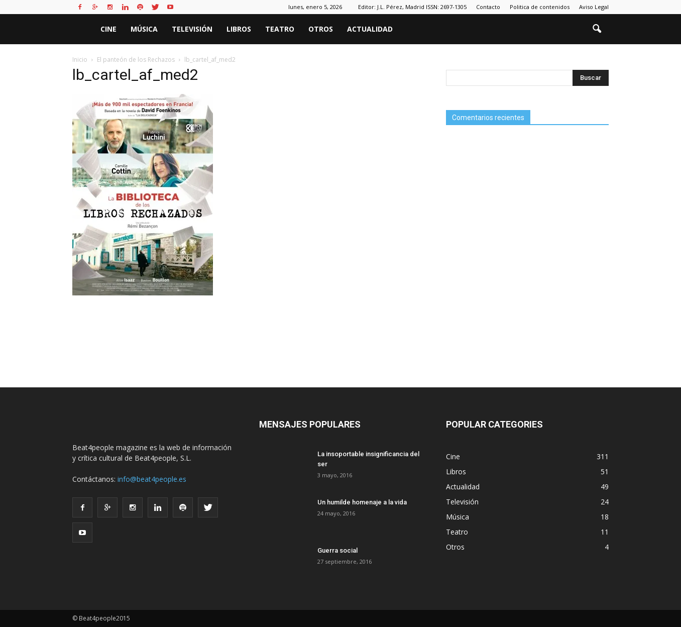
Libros (238, 29)
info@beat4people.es (152, 479)
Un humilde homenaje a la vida (362, 502)
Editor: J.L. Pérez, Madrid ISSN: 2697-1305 (412, 7)
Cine (108, 29)
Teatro (279, 29)
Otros (320, 29)
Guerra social (337, 550)
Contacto (488, 7)
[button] (597, 29)
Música (144, 29)
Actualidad (370, 29)
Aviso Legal (594, 7)
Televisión (192, 29)
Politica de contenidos (540, 7)
